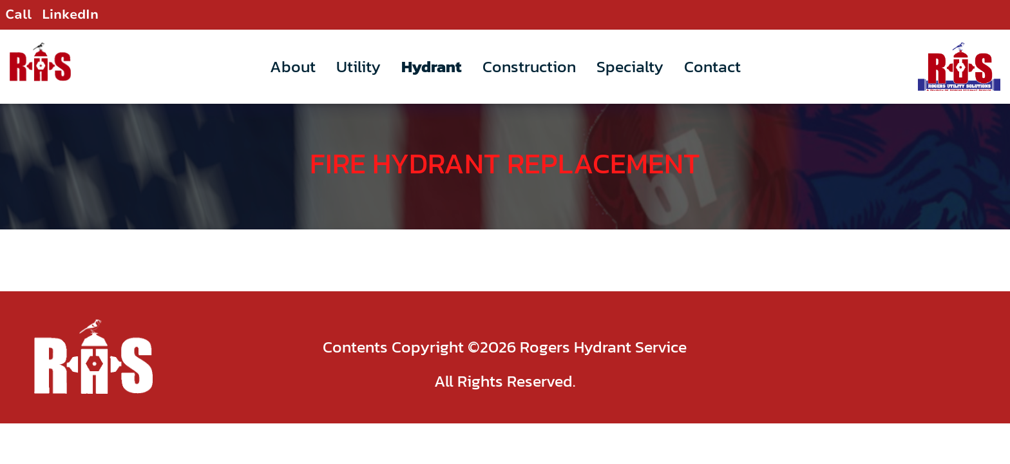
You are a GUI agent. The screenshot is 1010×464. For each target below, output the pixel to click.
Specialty (629, 66)
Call (18, 14)
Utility (358, 66)
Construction (529, 66)
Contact (712, 66)
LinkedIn (70, 14)
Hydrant (431, 66)
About (293, 66)
